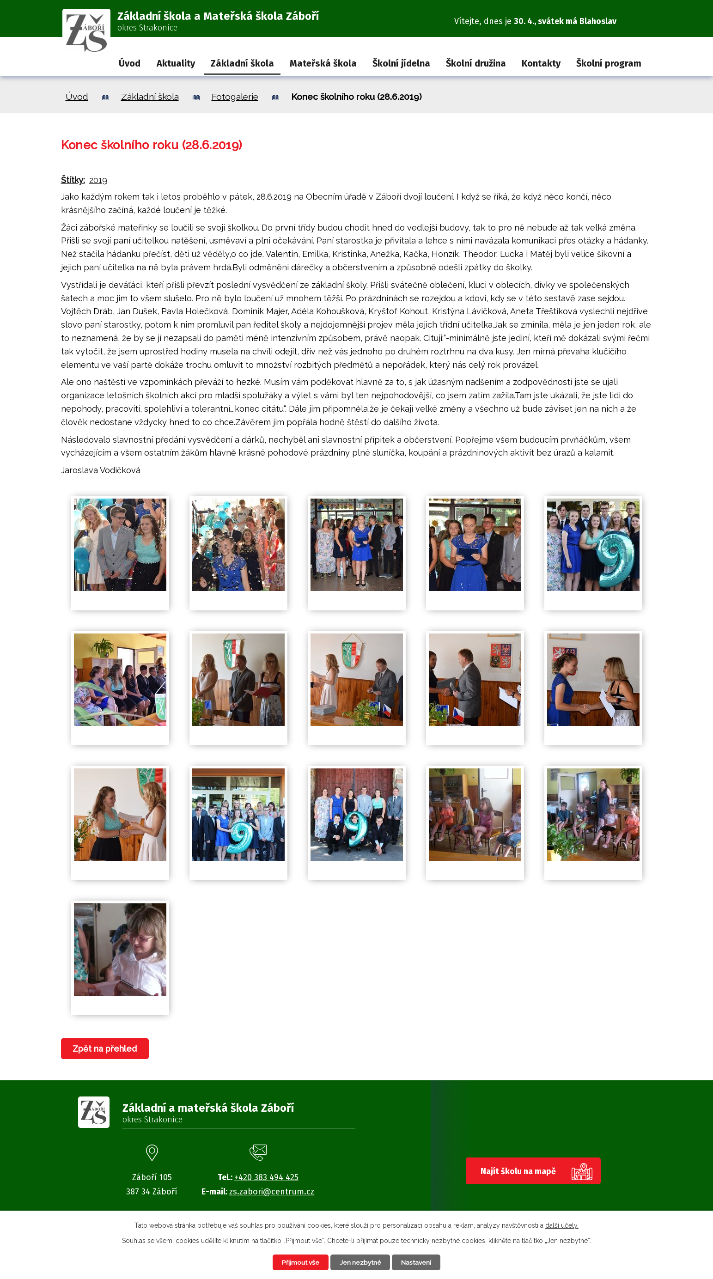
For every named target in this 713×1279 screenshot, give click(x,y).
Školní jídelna (401, 63)
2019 (98, 180)
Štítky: (73, 180)
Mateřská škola (323, 63)
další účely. (562, 1225)
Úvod (129, 63)
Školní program (608, 63)
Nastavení (418, 1262)
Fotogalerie (235, 96)
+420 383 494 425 (266, 1177)
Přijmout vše (298, 1262)
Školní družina (476, 63)
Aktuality (176, 63)
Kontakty (541, 63)
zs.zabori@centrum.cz (271, 1192)
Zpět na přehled (105, 1049)
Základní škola (242, 63)
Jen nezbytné (360, 1262)
